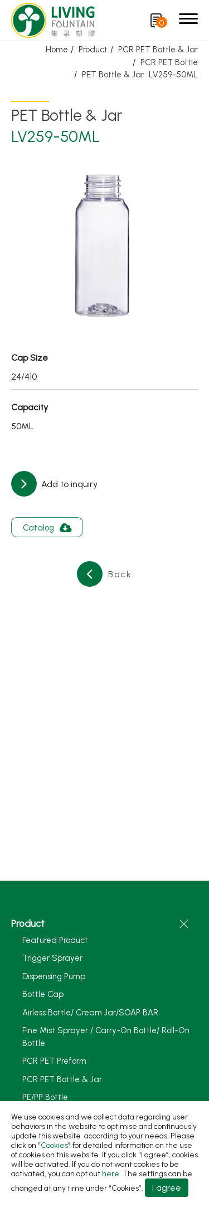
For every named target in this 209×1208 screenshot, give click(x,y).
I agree (166, 1187)
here (110, 1173)
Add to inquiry (68, 484)
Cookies (54, 1145)
